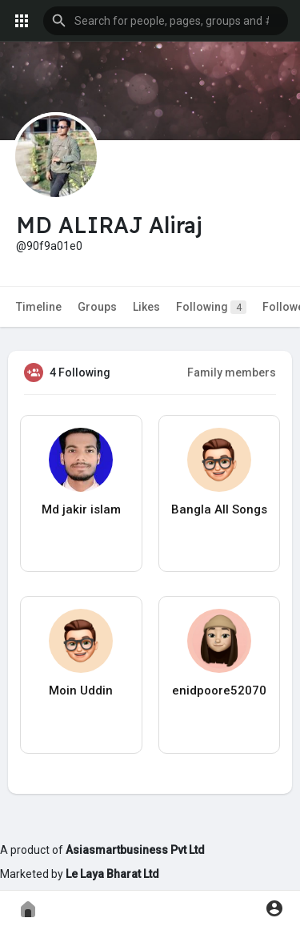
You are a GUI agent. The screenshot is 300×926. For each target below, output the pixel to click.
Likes (146, 306)
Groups (97, 306)
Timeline (39, 306)
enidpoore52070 (219, 690)
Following (211, 307)
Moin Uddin (81, 690)
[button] (165, 20)
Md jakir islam (81, 509)
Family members (231, 372)
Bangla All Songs (219, 509)
